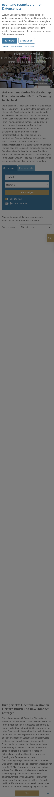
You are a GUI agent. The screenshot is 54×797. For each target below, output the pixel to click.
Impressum (29, 46)
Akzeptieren (9, 41)
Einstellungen (26, 41)
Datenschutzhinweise (12, 46)
